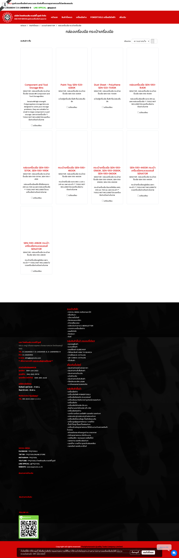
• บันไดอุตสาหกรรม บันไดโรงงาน (79, 435)
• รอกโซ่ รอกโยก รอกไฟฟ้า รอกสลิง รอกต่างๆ (84, 413)
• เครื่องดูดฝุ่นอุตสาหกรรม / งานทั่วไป (80, 421)
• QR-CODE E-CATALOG (76, 357)
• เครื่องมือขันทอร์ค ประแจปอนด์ (79, 397)
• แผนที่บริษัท (71, 331)
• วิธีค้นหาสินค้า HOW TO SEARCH (79, 352)
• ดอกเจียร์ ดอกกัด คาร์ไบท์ (77, 446)
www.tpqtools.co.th (35, 467)
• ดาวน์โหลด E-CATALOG (76, 355)
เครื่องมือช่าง (81, 17)
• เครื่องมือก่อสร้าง (74, 411)
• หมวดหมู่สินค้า (72, 344)
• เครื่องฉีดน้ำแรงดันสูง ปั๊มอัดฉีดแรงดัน (81, 419)
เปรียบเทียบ (37, 125)
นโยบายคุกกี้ (41, 554)
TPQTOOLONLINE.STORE (35, 454)
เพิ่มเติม (122, 17)
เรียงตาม (128, 41)
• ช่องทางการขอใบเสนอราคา (77, 368)
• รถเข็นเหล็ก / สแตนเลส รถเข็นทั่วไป (80, 438)
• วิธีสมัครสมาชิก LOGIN (76, 381)
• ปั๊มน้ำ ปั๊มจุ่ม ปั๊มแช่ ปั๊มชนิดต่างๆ (78, 424)
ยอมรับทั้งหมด (148, 552)
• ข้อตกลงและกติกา (74, 320)
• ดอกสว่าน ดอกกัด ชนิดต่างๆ (77, 440)
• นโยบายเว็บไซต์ (73, 317)
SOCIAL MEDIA (24, 448)
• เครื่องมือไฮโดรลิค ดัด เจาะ (77, 405)
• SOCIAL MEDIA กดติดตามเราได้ (79, 312)
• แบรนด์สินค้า (72, 347)
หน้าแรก (54, 17)
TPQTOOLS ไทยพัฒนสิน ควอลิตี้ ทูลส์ (41, 460)
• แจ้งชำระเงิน (72, 376)
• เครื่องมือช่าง (72, 391)
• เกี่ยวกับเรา (71, 315)
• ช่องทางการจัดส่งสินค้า (76, 379)
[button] (130, 17)
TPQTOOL (33, 457)
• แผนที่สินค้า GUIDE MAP (76, 349)
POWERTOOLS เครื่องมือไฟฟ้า (102, 17)
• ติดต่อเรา (71, 334)
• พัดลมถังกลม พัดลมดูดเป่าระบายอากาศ (81, 432)
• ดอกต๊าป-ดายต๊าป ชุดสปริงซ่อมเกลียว (81, 443)
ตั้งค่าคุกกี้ (135, 552)
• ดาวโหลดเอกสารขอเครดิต (77, 384)
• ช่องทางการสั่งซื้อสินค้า (76, 370)
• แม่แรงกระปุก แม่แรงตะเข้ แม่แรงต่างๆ (81, 416)
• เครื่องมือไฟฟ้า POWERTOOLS (78, 394)
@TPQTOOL (35, 463)
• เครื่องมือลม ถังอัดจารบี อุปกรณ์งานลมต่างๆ (83, 400)
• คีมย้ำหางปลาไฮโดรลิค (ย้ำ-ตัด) (79, 408)
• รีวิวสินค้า (71, 360)
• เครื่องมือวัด (72, 402)
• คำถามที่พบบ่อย (73, 323)
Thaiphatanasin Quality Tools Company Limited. (102, 546)
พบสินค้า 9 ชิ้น (26, 41)
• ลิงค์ (69, 336)
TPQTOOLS (32, 451)
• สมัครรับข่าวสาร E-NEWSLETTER (80, 325)
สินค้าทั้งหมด (67, 17)
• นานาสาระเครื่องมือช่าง (76, 328)
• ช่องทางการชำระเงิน (75, 373)
